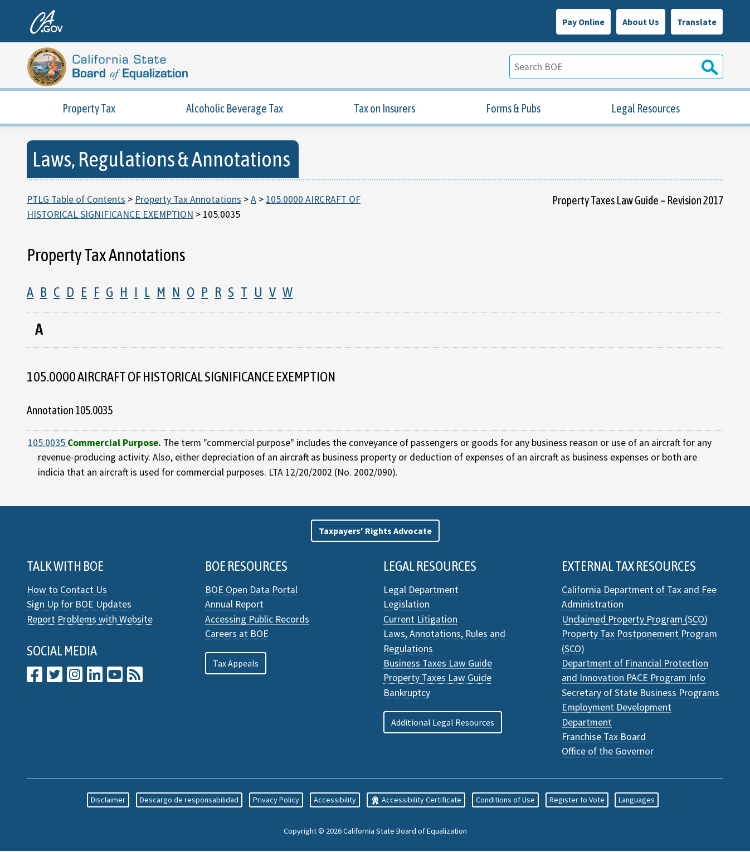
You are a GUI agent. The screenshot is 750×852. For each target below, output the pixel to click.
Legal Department (421, 591)
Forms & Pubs (513, 109)
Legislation (406, 606)
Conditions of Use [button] (505, 801)
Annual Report (234, 606)
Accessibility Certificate (416, 801)
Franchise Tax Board (604, 738)
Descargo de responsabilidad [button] (189, 801)
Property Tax (88, 109)
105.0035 (47, 444)
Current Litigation (420, 620)
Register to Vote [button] (577, 801)
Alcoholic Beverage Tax (234, 109)
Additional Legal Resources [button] (442, 723)
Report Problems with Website (90, 620)
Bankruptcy (406, 694)
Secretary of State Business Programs (640, 694)
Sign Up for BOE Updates (79, 606)
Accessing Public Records (257, 620)
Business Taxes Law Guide (437, 664)
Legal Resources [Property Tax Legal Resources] (645, 109)
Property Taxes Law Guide (437, 679)
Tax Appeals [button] (236, 664)
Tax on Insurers (384, 109)
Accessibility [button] (335, 801)
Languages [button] (636, 801)
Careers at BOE (237, 635)
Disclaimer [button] (108, 801)
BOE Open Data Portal (251, 591)
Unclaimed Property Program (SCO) (635, 620)
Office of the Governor (608, 753)
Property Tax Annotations (188, 200)
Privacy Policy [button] (276, 801)
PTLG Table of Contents (76, 200)
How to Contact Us (67, 591)
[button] (375, 532)
